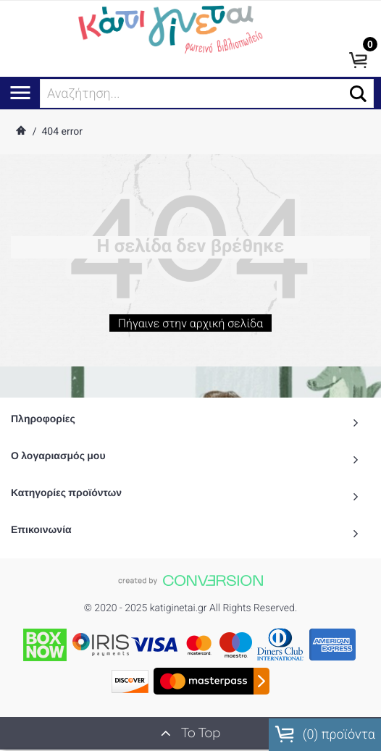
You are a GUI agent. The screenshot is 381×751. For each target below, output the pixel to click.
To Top (190, 733)
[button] (358, 93)
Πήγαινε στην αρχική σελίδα (190, 327)
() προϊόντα (325, 734)
